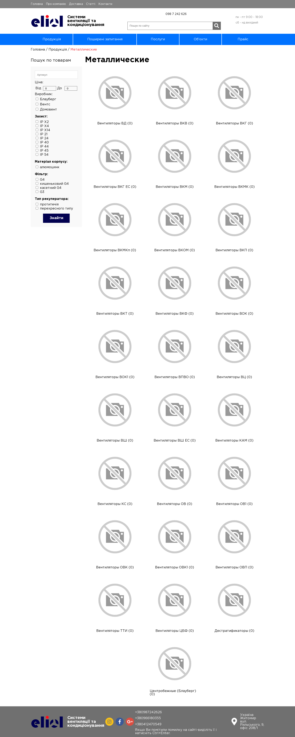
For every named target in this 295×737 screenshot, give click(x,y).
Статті (90, 4)
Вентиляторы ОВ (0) (174, 504)
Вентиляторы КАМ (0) (234, 440)
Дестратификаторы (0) (234, 630)
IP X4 (44, 126)
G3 (42, 192)
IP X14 (45, 130)
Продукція (52, 39)
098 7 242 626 (176, 14)
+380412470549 (148, 724)
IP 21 (44, 134)
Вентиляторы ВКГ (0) (234, 123)
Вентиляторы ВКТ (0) (115, 313)
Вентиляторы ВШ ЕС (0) (175, 440)
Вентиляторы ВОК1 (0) (114, 377)
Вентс (45, 104)
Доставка (76, 4)
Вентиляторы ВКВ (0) (174, 123)
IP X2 (44, 122)
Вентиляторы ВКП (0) (234, 250)
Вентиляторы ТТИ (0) (115, 630)
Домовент (48, 109)
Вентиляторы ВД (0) (115, 123)
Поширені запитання (105, 39)
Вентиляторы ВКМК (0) (234, 186)
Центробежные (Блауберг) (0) (173, 693)
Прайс (243, 39)
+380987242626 (148, 712)
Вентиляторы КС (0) (115, 504)
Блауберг (48, 99)
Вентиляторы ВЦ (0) (234, 377)
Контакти (105, 4)
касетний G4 (50, 187)
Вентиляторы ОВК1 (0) (174, 567)
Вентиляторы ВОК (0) (234, 313)
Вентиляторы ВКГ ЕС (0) (115, 186)
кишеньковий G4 (54, 183)
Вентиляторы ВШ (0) (115, 440)
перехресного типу (56, 208)
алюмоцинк (49, 167)
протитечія (49, 204)
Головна (37, 4)
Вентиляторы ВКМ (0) (175, 186)
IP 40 (44, 142)
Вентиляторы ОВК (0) (115, 567)
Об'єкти (200, 39)
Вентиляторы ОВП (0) (234, 567)
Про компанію (56, 4)
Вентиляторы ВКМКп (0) (115, 250)
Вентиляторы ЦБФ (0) (174, 630)
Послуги (158, 39)
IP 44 (44, 146)
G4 (42, 179)
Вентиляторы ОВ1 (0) (234, 504)
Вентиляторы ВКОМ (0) (174, 250)
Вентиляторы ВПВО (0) (174, 377)
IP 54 (44, 154)
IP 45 (44, 150)
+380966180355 (148, 718)
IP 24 (44, 138)
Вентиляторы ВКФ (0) (174, 313)
